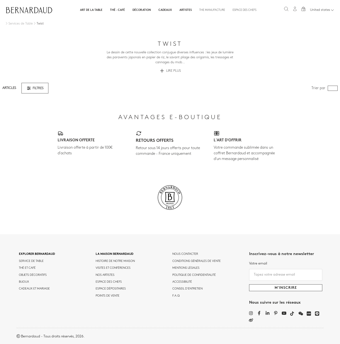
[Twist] (38, 23)
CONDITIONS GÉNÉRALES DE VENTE (196, 261)
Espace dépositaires (111, 288)
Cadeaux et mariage (34, 288)
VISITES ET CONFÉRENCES (113, 268)
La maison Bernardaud (114, 254)
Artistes (185, 10)
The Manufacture (212, 10)
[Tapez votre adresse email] (285, 275)
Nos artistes (105, 275)
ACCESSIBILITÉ (182, 282)
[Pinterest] (276, 313)
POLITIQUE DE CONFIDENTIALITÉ (194, 275)
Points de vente (107, 295)
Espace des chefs (244, 10)
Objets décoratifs (33, 275)
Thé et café (27, 268)
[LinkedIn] (267, 313)
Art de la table (91, 10)
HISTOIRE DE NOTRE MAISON (115, 261)
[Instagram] (251, 313)
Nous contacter (185, 254)
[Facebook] (259, 313)
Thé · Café (117, 10)
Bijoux (24, 282)
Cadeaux (165, 10)
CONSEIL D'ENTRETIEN (187, 288)
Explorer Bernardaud (37, 254)
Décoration (141, 10)
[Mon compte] (295, 9)
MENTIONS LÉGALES (186, 268)
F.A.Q (176, 295)
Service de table (31, 261)
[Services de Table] (19, 23)
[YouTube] (284, 313)
